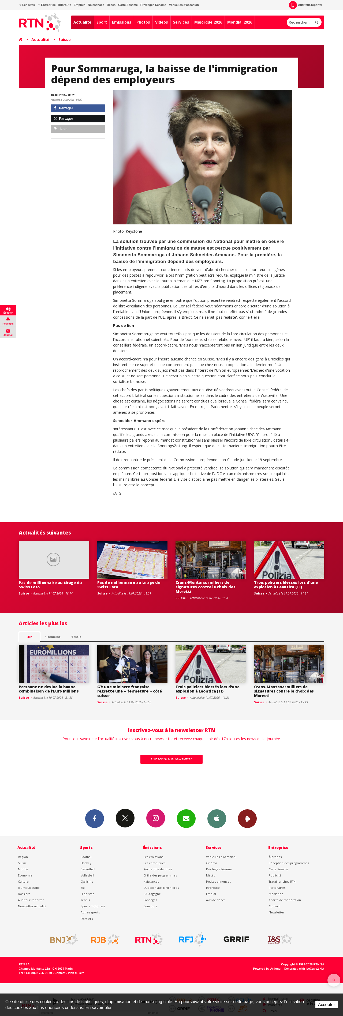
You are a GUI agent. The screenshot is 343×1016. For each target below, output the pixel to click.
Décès (111, 4)
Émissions (121, 22)
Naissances (96, 4)
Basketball (88, 869)
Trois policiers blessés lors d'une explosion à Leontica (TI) (286, 584)
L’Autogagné (152, 893)
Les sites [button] (27, 4)
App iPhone (216, 818)
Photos (143, 22)
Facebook (94, 818)
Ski (83, 887)
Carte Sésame (128, 4)
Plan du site (76, 972)
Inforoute (64, 4)
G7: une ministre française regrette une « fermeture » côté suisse (129, 691)
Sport (101, 22)
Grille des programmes (160, 875)
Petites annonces (218, 881)
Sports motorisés (93, 906)
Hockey (86, 863)
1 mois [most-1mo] (76, 637)
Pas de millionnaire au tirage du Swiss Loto (50, 585)
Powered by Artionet (267, 968)
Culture (23, 881)
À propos (275, 857)
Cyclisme (87, 881)
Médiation (276, 893)
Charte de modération (285, 900)
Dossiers (24, 893)
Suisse (64, 39)
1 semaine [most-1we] (53, 637)
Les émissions (153, 857)
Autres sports (90, 912)
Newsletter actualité (32, 906)
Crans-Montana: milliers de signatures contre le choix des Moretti (206, 587)
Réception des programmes (289, 863)
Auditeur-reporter (305, 5)
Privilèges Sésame (153, 4)
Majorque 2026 (208, 22)
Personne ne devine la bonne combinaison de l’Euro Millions (49, 689)
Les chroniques (154, 863)
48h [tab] (29, 637)
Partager (63, 108)
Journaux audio (29, 887)
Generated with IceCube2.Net (304, 968)
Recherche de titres (157, 869)
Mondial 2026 (239, 22)
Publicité (275, 875)
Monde (23, 869)
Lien (61, 129)
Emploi (211, 893)
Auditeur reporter (31, 900)
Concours (150, 906)
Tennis (85, 900)
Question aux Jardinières (161, 887)
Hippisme (87, 893)
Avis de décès (215, 900)
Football (86, 857)
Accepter (326, 1004)
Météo (210, 875)
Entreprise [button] (46, 4)
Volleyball (87, 875)
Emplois (79, 4)
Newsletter (276, 912)
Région (23, 857)
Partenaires (277, 887)
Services (181, 22)
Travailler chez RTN (282, 881)
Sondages (150, 900)
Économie (25, 875)
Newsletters (186, 818)
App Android (247, 818)
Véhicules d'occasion (184, 4)
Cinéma (211, 863)
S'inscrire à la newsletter (171, 759)
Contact (274, 906)
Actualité (82, 22)
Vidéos (161, 22)
